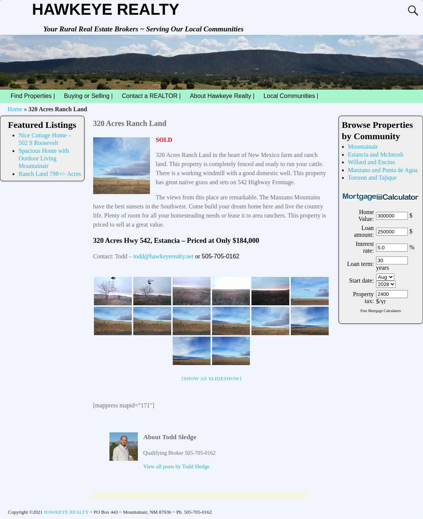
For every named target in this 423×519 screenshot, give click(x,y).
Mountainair (363, 146)
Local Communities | (293, 96)
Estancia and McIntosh (376, 154)
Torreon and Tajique (372, 177)
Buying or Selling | (88, 96)
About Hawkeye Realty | (222, 96)
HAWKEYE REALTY (105, 9)
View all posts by (176, 466)
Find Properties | (35, 96)
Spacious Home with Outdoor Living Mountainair (44, 158)
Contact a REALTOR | (151, 96)
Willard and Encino (371, 162)
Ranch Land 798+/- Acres (50, 174)
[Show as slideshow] (211, 378)
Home (15, 109)
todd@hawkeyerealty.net (163, 256)
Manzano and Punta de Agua (383, 170)
